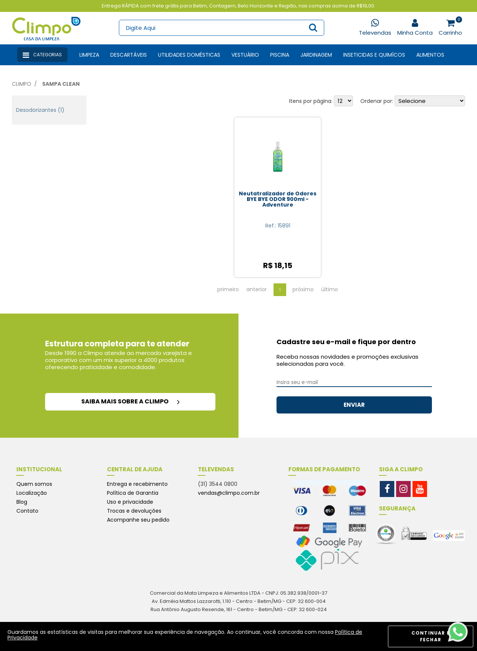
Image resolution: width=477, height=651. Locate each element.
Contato (27, 510)
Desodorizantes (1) (40, 110)
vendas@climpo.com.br (229, 493)
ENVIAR (354, 405)
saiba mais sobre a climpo (130, 401)
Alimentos (430, 55)
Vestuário (245, 55)
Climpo (21, 84)
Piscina (279, 55)
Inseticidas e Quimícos (374, 55)
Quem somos (34, 484)
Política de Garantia (132, 493)
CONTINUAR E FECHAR (430, 636)
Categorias (42, 55)
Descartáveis (128, 55)
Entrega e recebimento (137, 484)
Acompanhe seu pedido (138, 519)
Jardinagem (316, 55)
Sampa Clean (61, 84)
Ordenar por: (376, 101)
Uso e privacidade (130, 501)
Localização (31, 493)
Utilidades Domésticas (189, 55)
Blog (21, 501)
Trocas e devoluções (134, 510)
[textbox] (221, 28)
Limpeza (89, 55)
